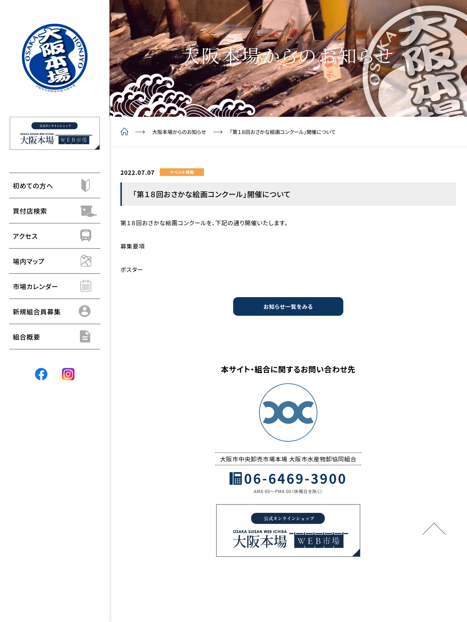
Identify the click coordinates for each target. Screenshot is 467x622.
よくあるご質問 (233, 576)
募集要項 (132, 246)
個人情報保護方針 (280, 576)
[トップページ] (54, 58)
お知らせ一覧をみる (288, 306)
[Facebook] (41, 374)
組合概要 (197, 576)
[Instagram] (68, 374)
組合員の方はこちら (371, 576)
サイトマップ (325, 576)
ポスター (131, 269)
